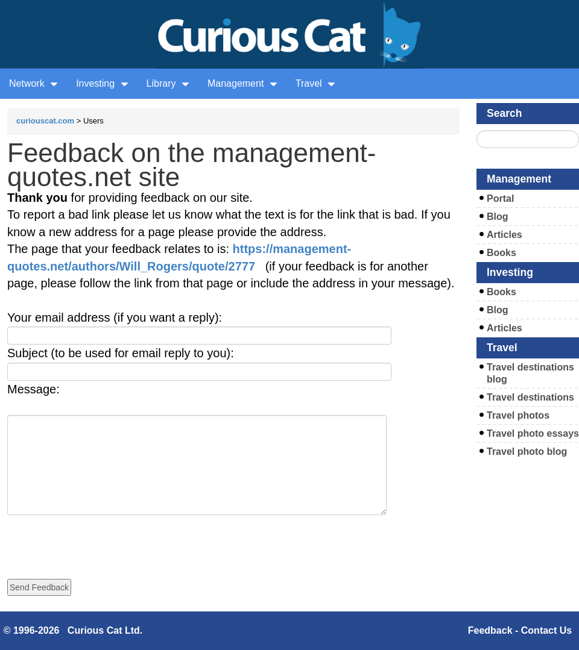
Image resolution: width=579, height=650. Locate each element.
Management (242, 83)
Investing (102, 83)
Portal (500, 198)
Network (33, 83)
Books (501, 253)
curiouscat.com (45, 120)
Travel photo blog (527, 451)
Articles (504, 235)
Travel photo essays (533, 433)
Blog (497, 216)
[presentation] (99, 538)
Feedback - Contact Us (520, 630)
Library (168, 83)
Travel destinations (530, 397)
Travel (315, 83)
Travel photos (518, 415)
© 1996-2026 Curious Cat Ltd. (73, 630)
